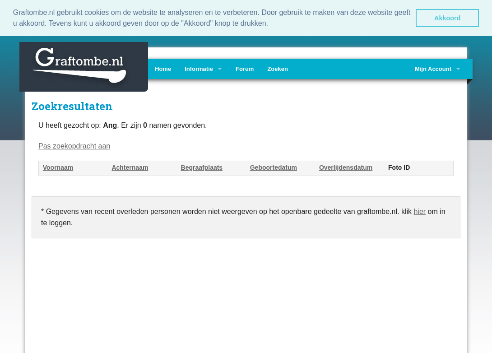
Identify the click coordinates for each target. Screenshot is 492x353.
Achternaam (129, 167)
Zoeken (277, 68)
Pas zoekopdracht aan (74, 145)
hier (419, 210)
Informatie (199, 68)
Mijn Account (433, 68)
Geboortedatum (273, 167)
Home (163, 68)
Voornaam (58, 167)
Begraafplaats (202, 167)
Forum (245, 68)
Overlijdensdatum (345, 167)
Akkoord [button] (447, 18)
